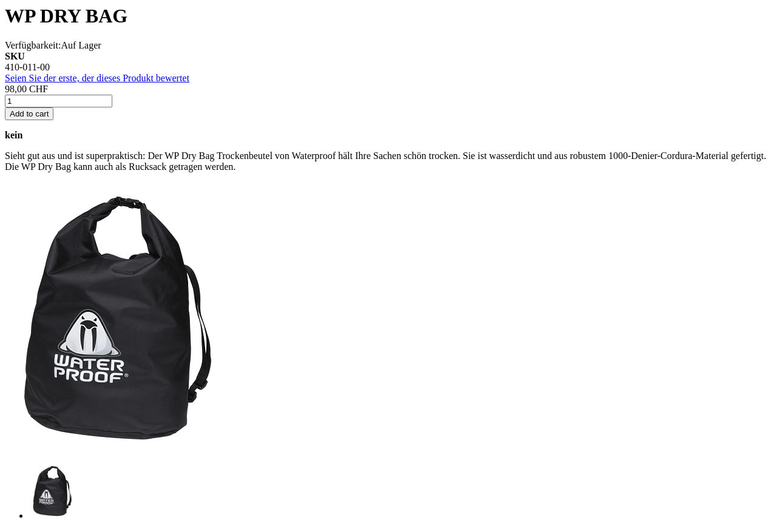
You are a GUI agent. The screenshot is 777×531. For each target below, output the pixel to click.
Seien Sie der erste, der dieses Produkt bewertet (97, 78)
